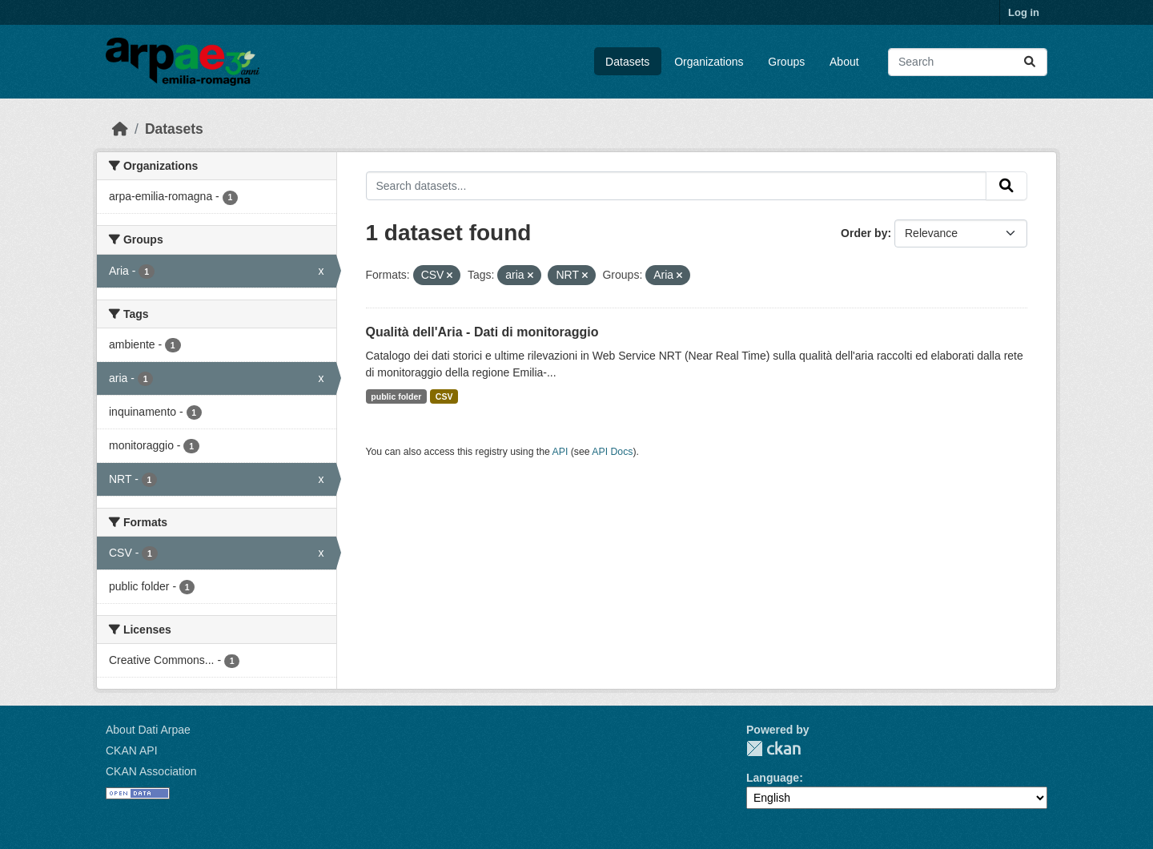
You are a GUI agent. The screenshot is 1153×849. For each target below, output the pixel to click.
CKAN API (132, 750)
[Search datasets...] (967, 62)
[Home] (120, 129)
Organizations (708, 61)
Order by (864, 233)
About (844, 61)
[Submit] (1030, 62)
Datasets (627, 61)
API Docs (612, 451)
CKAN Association (151, 771)
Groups (786, 61)
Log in (1023, 12)
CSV (444, 396)
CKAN (773, 748)
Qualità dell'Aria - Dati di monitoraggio (482, 332)
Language (772, 777)
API (560, 451)
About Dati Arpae (148, 729)
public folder (396, 396)
